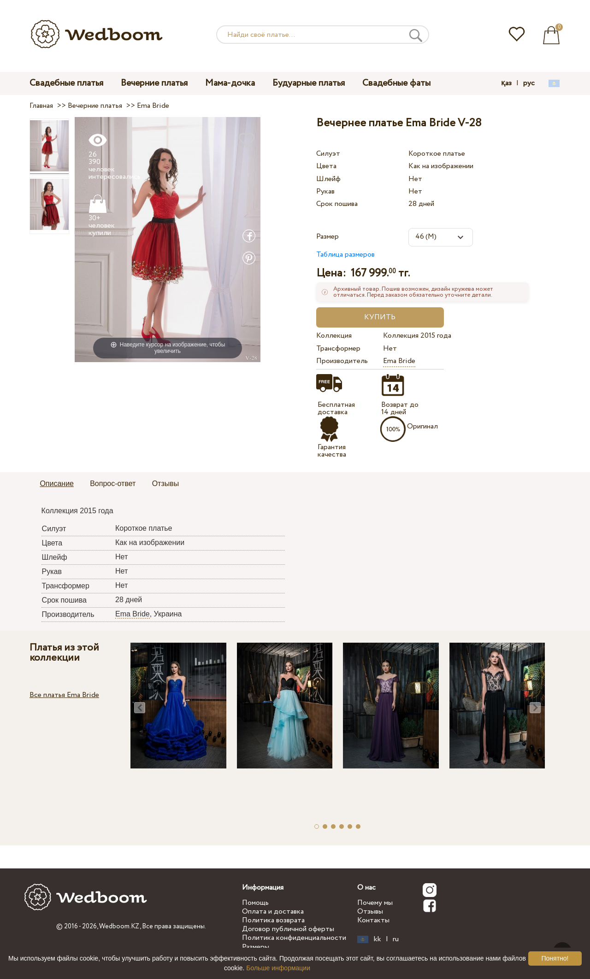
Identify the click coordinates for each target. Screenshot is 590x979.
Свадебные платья (66, 83)
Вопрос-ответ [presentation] (113, 483)
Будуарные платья (308, 83)
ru (396, 939)
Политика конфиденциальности (294, 937)
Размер (327, 236)
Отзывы (370, 911)
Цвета (326, 166)
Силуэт (328, 153)
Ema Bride (399, 361)
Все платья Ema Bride (64, 695)
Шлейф (328, 179)
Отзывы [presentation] (165, 483)
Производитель (342, 361)
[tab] (56, 484)
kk (377, 939)
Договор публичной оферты (288, 929)
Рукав (325, 191)
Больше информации (278, 968)
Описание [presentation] (57, 483)
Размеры (255, 947)
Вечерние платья (154, 83)
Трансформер (338, 348)
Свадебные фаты (396, 83)
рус (529, 83)
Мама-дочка (230, 83)
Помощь (255, 902)
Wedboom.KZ (119, 926)
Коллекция (334, 335)
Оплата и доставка (273, 911)
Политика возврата (273, 920)
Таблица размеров (345, 254)
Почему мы (375, 902)
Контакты (373, 920)
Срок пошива (337, 203)
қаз (506, 83)
